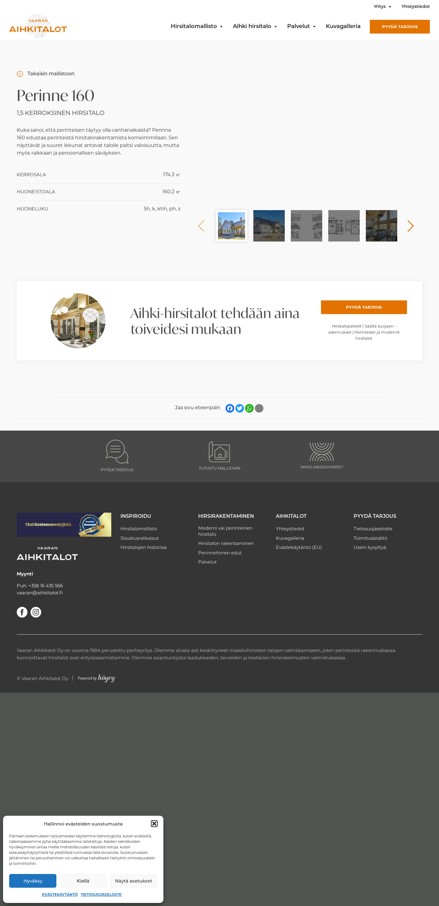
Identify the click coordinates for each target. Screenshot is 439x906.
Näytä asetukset (133, 881)
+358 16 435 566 (45, 586)
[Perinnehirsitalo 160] (306, 135)
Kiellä (83, 881)
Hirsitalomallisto (194, 27)
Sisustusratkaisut (139, 538)
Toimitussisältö (370, 538)
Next (410, 226)
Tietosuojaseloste (101, 894)
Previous (201, 226)
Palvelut (298, 27)
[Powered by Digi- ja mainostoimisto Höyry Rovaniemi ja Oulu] (96, 677)
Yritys (380, 7)
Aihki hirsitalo (252, 27)
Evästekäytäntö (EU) (299, 547)
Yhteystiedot (416, 7)
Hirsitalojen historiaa (143, 547)
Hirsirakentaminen (226, 516)
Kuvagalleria (343, 27)
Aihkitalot (291, 516)
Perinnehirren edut (220, 553)
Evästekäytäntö (60, 894)
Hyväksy (32, 881)
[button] (154, 824)
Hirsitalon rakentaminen (226, 543)
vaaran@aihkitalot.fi (39, 593)
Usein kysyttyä (370, 547)
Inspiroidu (135, 516)
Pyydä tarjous (400, 26)
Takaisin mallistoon (51, 74)
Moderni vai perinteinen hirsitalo (225, 531)
